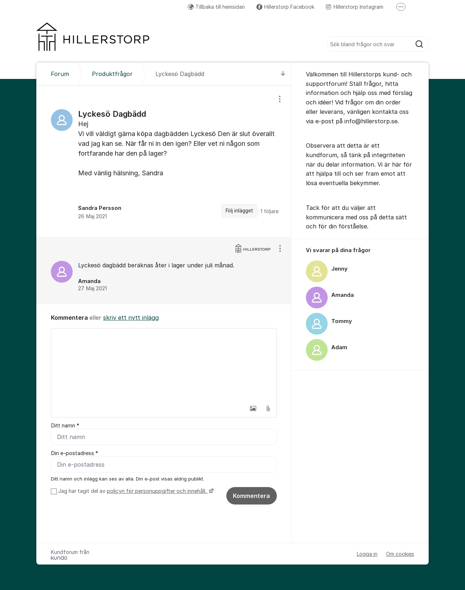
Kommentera (251, 495)
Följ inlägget (239, 211)
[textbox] (163, 364)
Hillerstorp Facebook (285, 7)
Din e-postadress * (74, 453)
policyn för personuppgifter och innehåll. (157, 491)
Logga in (367, 554)
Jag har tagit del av (135, 491)
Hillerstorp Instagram (354, 7)
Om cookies (400, 554)
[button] (253, 408)
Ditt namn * (65, 425)
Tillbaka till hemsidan (216, 7)
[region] (163, 161)
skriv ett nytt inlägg (131, 317)
